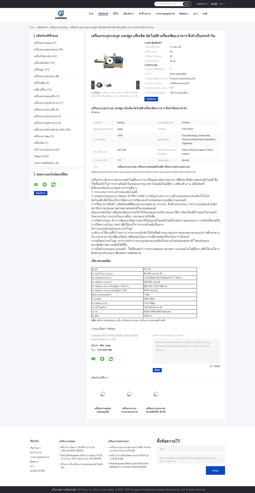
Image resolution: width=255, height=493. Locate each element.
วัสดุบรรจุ (39, 156)
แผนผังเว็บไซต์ (37, 470)
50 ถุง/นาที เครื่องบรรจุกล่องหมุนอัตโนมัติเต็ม (82, 466)
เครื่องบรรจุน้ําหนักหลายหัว (49, 129)
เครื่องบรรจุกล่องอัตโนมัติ (152, 320)
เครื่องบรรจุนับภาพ (44, 122)
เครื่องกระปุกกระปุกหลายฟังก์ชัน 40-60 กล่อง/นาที (155, 410)
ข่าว (195, 13)
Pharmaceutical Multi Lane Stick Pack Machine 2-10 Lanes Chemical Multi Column (129, 465)
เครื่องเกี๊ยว (40, 89)
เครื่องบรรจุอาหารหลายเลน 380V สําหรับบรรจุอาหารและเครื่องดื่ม (130, 449)
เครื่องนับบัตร (41, 62)
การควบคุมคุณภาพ (165, 13)
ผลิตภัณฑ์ (103, 13)
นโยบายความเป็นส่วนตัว (64, 489)
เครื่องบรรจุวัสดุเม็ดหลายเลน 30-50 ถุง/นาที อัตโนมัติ (129, 457)
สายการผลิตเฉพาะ (44, 162)
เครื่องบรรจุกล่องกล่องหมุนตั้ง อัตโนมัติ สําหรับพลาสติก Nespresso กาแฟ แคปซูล (102, 410)
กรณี (204, 13)
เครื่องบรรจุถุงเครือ (45, 96)
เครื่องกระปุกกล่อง (59, 27)
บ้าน (91, 13)
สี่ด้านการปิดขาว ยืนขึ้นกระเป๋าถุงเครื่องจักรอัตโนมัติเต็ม (78, 449)
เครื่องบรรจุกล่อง (130, 320)
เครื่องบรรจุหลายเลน (46, 49)
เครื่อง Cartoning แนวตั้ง (109, 320)
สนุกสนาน (202, 3)
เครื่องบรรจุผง (42, 136)
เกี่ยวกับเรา (128, 13)
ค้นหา (186, 4)
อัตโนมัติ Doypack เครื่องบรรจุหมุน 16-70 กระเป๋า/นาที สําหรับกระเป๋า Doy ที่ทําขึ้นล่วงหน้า (81, 457)
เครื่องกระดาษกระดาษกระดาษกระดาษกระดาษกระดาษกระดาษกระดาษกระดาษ (129, 410)
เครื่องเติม (39, 82)
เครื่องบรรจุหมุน (43, 42)
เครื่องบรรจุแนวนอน (45, 116)
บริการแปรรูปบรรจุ (44, 149)
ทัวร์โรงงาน (145, 13)
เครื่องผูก (39, 69)
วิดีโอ (115, 13)
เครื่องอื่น (39, 142)
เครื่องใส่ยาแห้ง (43, 56)
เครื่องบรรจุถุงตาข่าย (46, 102)
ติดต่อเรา (183, 13)
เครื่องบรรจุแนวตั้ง (44, 109)
